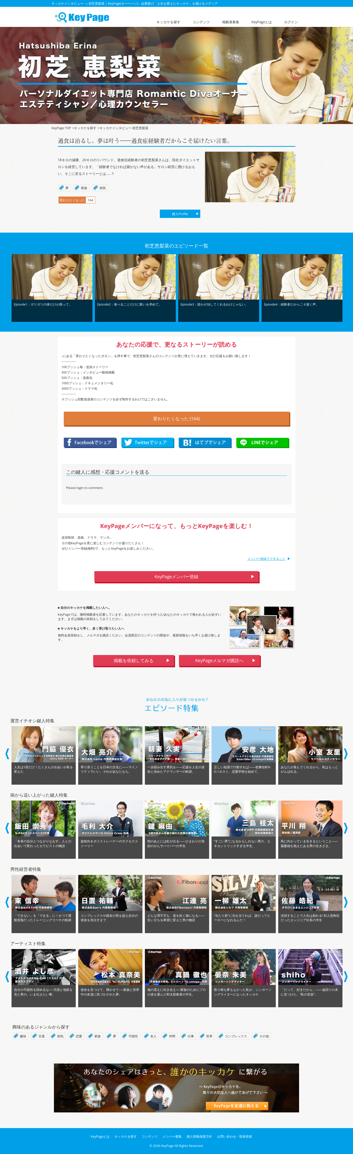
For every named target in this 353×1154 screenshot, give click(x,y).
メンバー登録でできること (266, 558)
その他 (264, 1036)
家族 (97, 1036)
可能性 (133, 1036)
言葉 (41, 1036)
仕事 (191, 1036)
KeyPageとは (262, 22)
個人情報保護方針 (199, 1136)
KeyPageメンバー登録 (177, 576)
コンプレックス (236, 1036)
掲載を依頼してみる (133, 660)
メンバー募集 (172, 1136)
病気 (60, 1036)
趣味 (23, 1036)
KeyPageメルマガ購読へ (219, 660)
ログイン (291, 22)
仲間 (172, 1036)
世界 (209, 1036)
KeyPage (167, 1145)
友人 (153, 1036)
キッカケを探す (168, 22)
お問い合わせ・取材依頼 (234, 1136)
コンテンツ (201, 22)
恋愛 (79, 1036)
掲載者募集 (230, 22)
